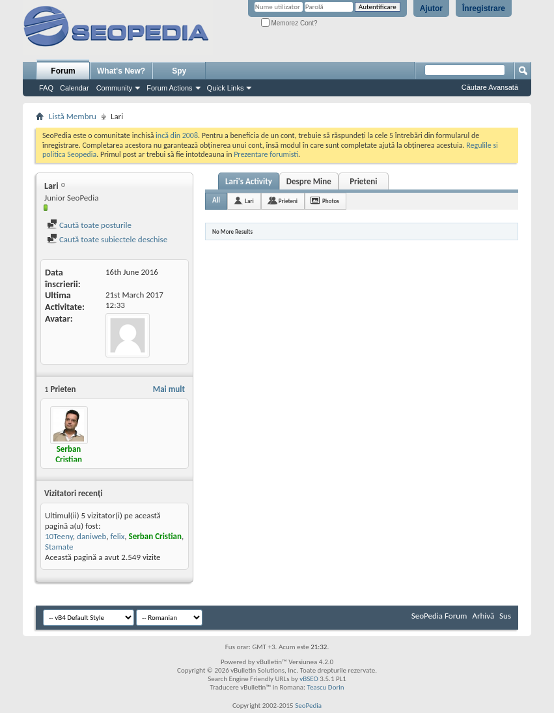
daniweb (91, 536)
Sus (505, 616)
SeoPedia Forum (439, 616)
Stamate (59, 547)
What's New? (121, 71)
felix (118, 536)
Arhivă (483, 616)
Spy (179, 71)
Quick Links (225, 88)
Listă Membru (72, 116)
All (216, 200)
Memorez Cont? (289, 23)
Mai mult (169, 389)
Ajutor (431, 8)
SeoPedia (308, 705)
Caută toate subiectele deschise (107, 239)
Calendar (74, 88)
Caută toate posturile (89, 225)
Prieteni (363, 181)
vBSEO (308, 679)
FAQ (46, 88)
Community (114, 88)
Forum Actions (169, 88)
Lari (249, 200)
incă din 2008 (177, 135)
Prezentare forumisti (266, 154)
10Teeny (59, 536)
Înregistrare (483, 8)
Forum (63, 71)
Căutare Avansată (490, 87)
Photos (330, 200)
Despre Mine (308, 181)
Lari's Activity (248, 181)
